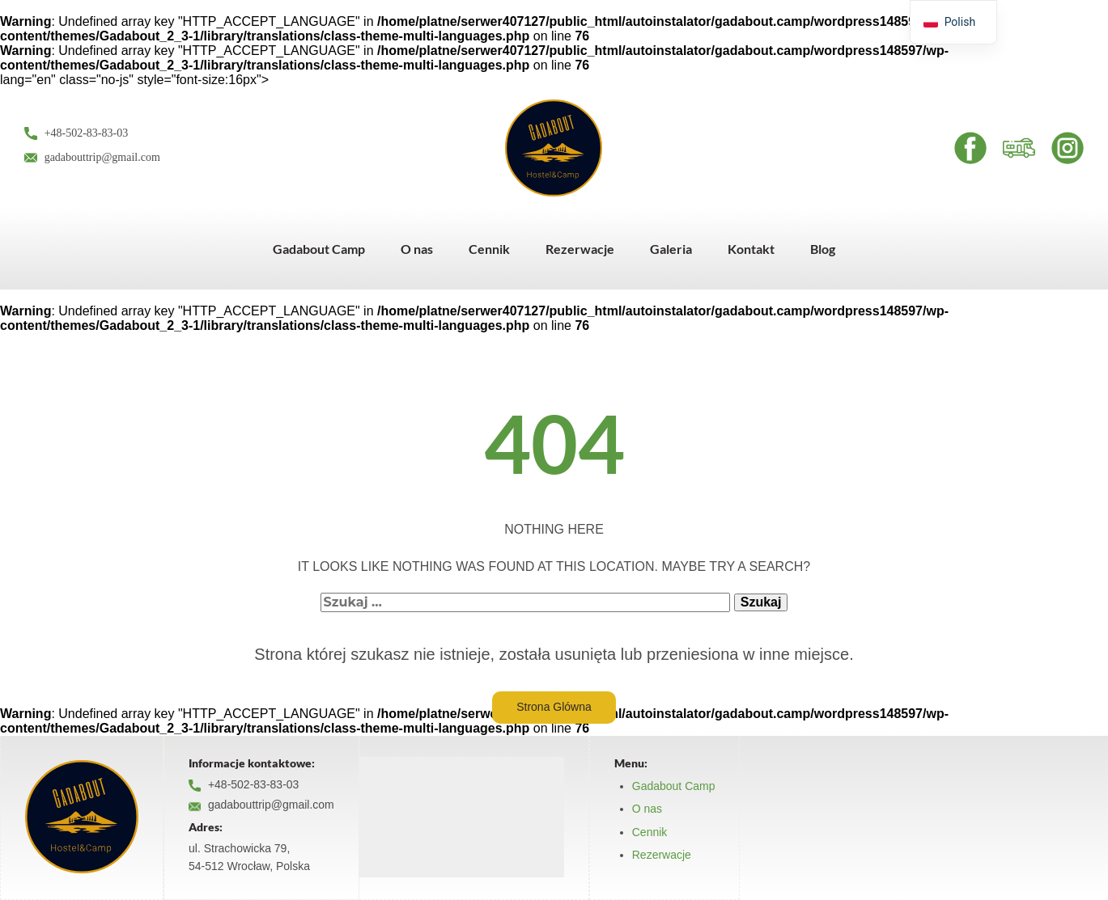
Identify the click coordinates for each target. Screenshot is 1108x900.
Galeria (671, 248)
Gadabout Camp (319, 248)
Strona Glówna (554, 706)
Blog (822, 248)
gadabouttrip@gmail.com (92, 158)
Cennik (489, 248)
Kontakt (751, 248)
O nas (417, 248)
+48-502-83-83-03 (76, 134)
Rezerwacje (580, 248)
